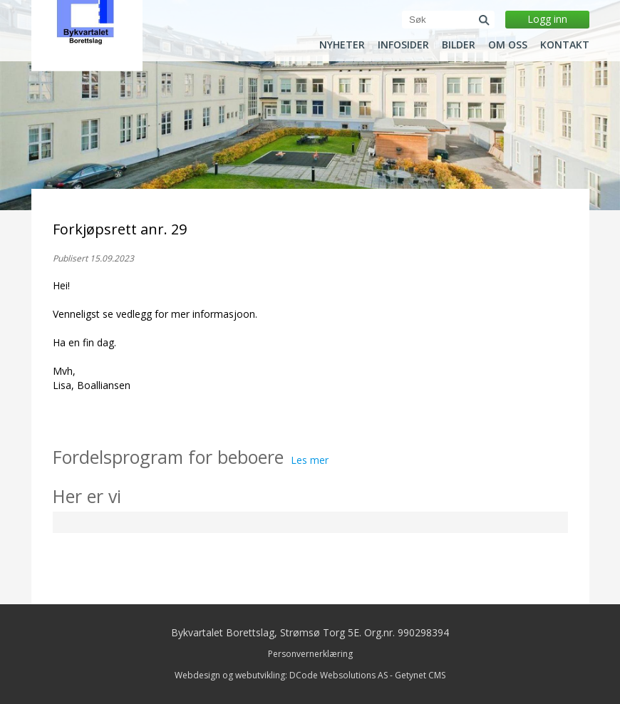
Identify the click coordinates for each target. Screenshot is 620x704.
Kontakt (564, 45)
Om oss (507, 45)
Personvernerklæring (310, 654)
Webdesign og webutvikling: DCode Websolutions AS (281, 675)
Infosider (403, 45)
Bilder (458, 45)
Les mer (310, 460)
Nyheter (342, 45)
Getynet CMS (420, 675)
